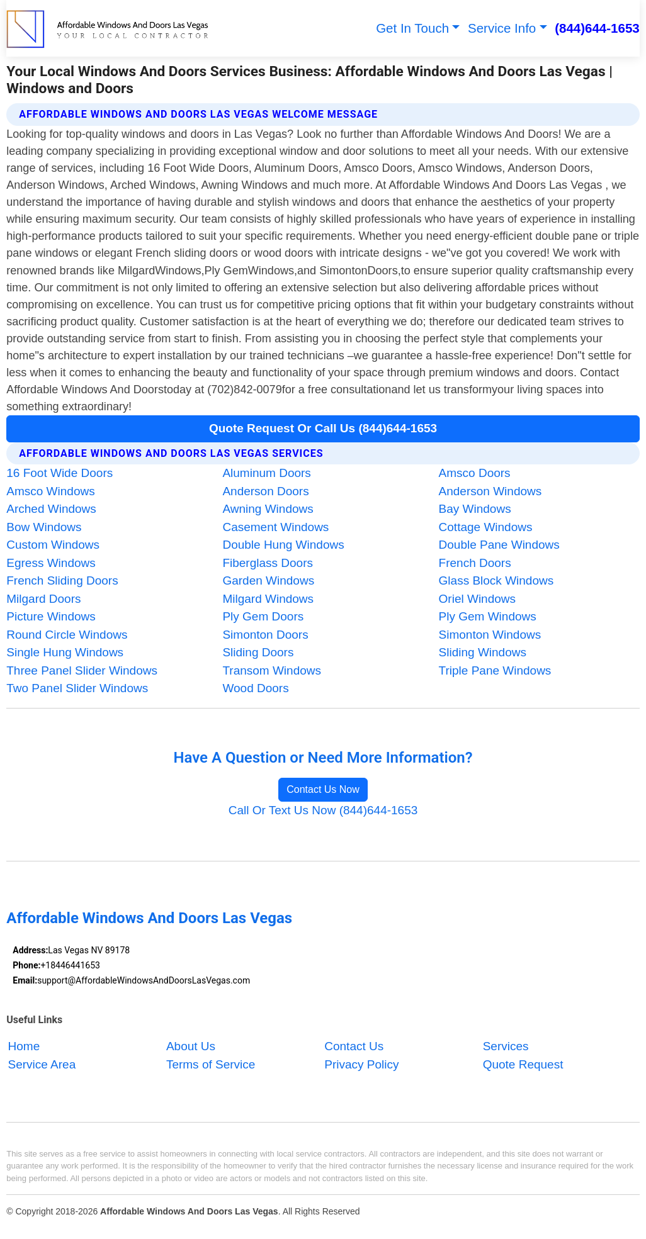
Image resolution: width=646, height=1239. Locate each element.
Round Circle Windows (66, 634)
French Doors (475, 562)
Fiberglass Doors (267, 562)
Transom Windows (271, 670)
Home (24, 1046)
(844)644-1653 (597, 28)
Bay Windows (475, 508)
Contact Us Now (323, 789)
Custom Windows (52, 544)
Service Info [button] (502, 28)
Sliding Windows (482, 652)
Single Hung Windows (64, 652)
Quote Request (523, 1064)
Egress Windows (51, 562)
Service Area (42, 1064)
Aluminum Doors (266, 472)
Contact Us (353, 1046)
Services (506, 1046)
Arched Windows (51, 508)
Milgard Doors (43, 598)
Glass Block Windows (496, 580)
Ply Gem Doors (262, 616)
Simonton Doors (265, 634)
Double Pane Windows (499, 544)
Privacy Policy (361, 1064)
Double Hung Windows (283, 544)
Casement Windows (275, 527)
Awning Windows (267, 508)
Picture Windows (51, 616)
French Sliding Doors (62, 580)
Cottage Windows (486, 527)
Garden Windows (268, 580)
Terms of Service (210, 1064)
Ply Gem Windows (487, 616)
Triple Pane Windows (495, 670)
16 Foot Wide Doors (59, 472)
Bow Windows (43, 527)
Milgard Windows (268, 598)
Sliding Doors (257, 652)
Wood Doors (255, 688)
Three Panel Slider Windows (81, 670)
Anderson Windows (490, 491)
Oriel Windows (477, 598)
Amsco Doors (475, 472)
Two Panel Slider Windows (77, 688)
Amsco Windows (50, 491)
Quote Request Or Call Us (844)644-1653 (323, 428)
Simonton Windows (490, 634)
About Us (190, 1046)
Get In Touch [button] (412, 28)
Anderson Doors (265, 491)
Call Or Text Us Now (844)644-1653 (323, 810)
